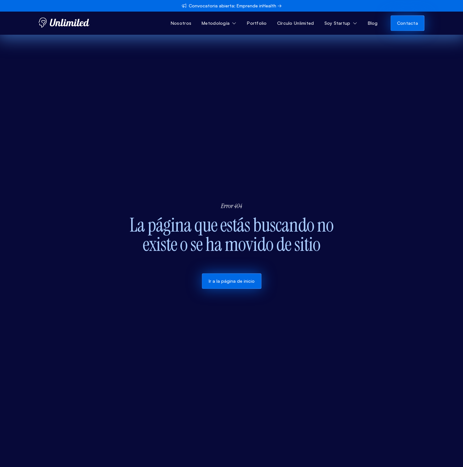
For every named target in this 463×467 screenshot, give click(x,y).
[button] (219, 23)
